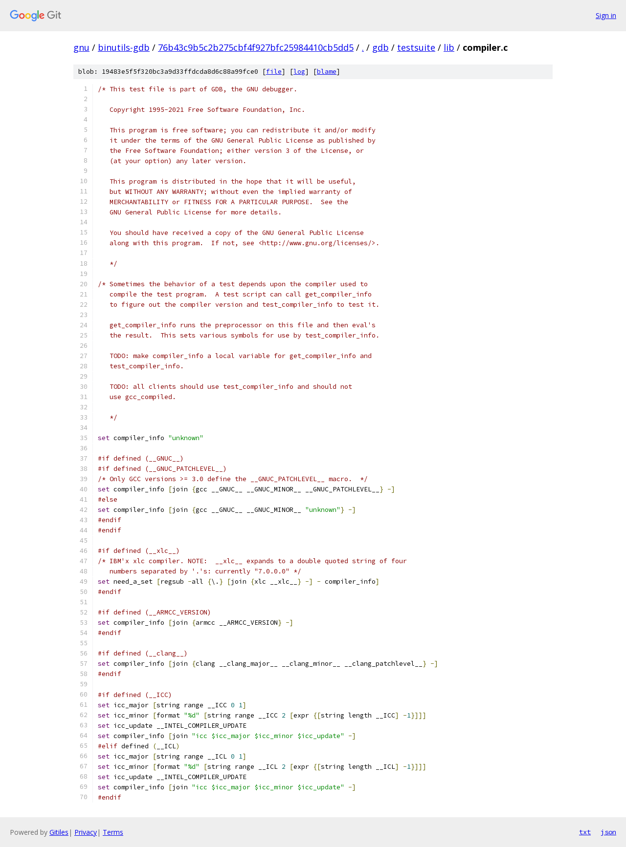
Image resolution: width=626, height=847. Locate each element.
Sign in (606, 15)
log (299, 71)
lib (449, 47)
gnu (81, 47)
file (274, 71)
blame (326, 71)
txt (585, 831)
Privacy (85, 832)
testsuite (416, 47)
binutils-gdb (124, 47)
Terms (113, 832)
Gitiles (58, 832)
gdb (380, 47)
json (608, 831)
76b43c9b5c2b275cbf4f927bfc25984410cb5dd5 (256, 47)
